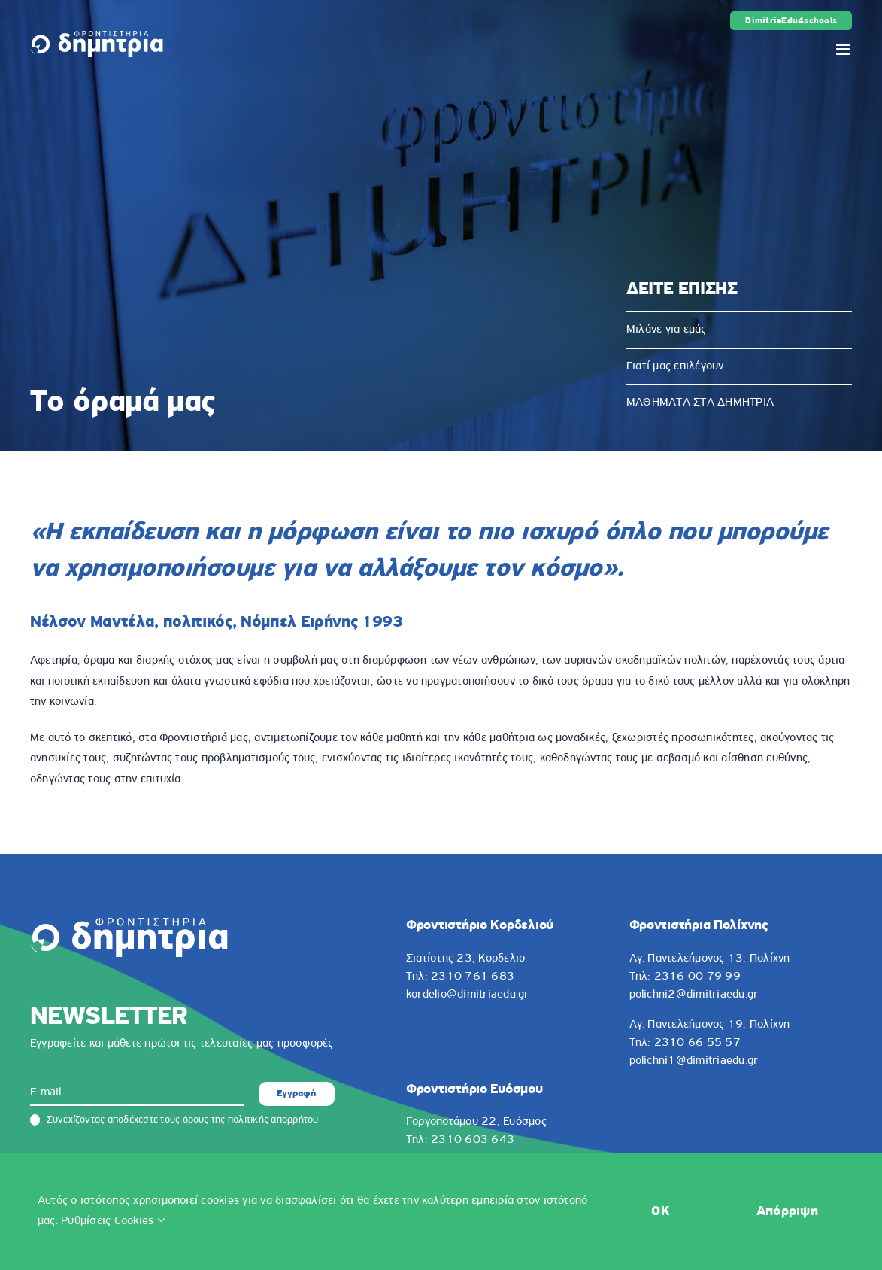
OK (660, 1212)
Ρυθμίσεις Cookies (113, 1221)
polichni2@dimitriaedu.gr (694, 995)
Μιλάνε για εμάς (666, 330)
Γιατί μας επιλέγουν (675, 366)
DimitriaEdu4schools (791, 21)
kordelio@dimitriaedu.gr (467, 995)
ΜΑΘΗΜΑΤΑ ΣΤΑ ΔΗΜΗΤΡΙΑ (700, 402)
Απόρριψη (787, 1212)
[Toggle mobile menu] (844, 49)
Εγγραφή (296, 1093)
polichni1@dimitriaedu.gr (694, 1061)
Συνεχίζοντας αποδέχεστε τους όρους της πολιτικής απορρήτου (174, 1120)
